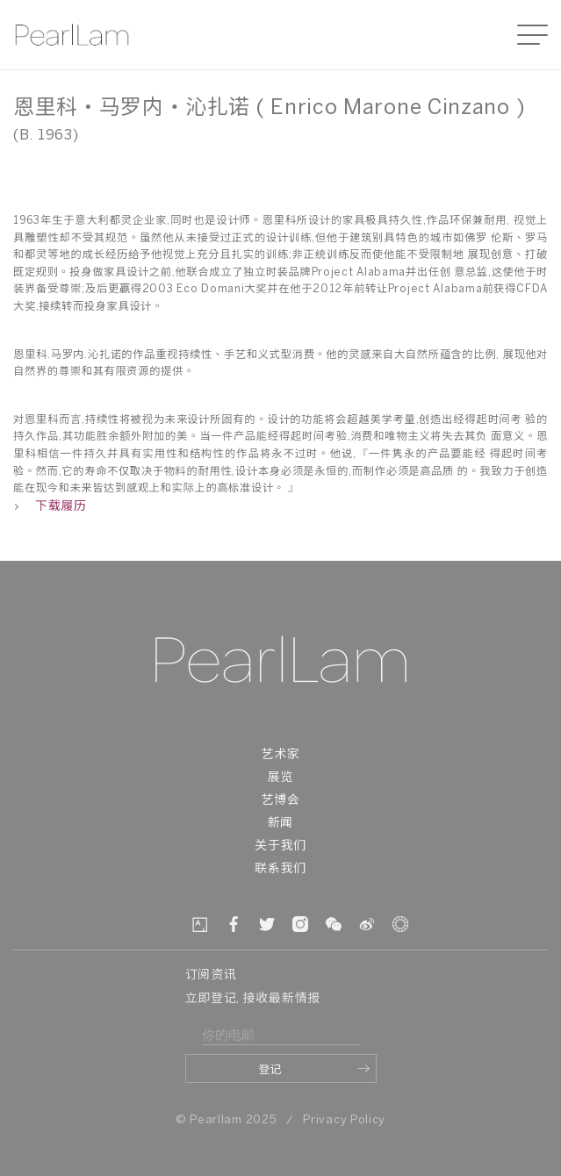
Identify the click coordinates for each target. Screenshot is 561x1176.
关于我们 (280, 846)
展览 (280, 778)
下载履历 (50, 507)
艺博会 (280, 801)
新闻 (280, 823)
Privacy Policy (344, 1120)
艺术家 (280, 755)
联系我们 (280, 869)
